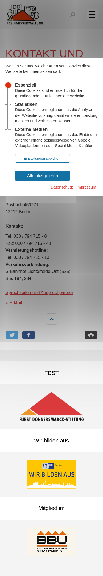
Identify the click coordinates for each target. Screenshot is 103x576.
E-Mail (15, 302)
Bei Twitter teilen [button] (12, 335)
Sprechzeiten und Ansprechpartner (39, 292)
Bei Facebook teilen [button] (28, 335)
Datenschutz (62, 187)
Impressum (86, 187)
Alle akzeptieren (42, 175)
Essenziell (25, 85)
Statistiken (26, 104)
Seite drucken (91, 335)
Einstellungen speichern (43, 158)
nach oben (51, 319)
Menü (95, 14)
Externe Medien (31, 129)
